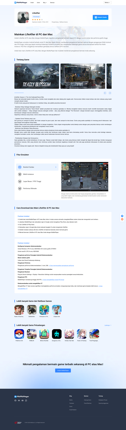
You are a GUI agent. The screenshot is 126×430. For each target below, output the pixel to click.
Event (70, 406)
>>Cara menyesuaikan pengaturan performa (61, 265)
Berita (70, 400)
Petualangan (36, 16)
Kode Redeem (72, 410)
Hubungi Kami (87, 400)
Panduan (71, 403)
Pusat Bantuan (87, 403)
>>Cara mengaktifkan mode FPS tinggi (53, 279)
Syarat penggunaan (103, 403)
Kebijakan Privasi (103, 400)
